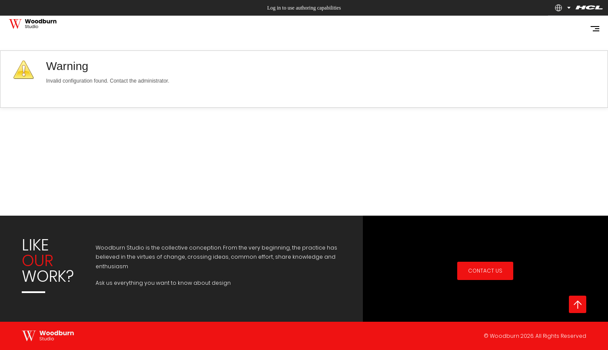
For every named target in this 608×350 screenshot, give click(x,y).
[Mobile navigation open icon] (595, 28)
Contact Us (485, 270)
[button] (558, 7)
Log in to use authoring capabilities (304, 8)
